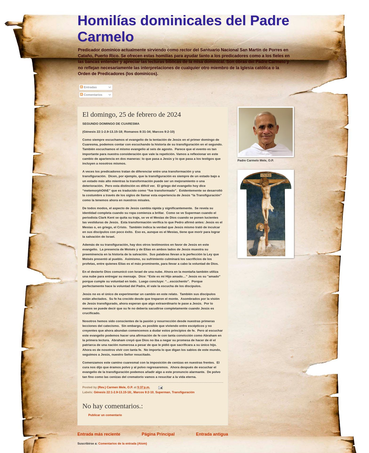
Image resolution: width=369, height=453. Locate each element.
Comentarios (91, 94)
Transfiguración (183, 392)
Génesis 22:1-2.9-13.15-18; (113, 392)
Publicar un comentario (105, 415)
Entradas (88, 87)
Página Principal (158, 434)
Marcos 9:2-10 (143, 392)
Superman (162, 392)
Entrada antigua (212, 434)
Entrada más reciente (98, 434)
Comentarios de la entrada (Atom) (122, 443)
